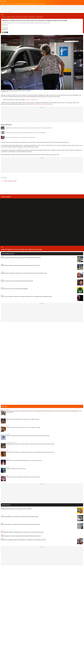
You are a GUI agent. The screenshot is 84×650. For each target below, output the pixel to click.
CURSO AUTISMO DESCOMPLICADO (17, 3)
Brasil (10, 11)
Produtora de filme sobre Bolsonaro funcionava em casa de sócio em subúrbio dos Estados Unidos (21, 257)
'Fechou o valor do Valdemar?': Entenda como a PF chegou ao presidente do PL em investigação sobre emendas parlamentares (26, 296)
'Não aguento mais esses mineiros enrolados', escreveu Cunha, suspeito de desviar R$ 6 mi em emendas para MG (24, 273)
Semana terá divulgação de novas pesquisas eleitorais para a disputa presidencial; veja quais (19, 516)
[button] (1, 1)
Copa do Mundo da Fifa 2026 (10, 442)
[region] (42, 8)
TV (6, 417)
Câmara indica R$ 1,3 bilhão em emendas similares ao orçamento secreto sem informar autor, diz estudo (22, 532)
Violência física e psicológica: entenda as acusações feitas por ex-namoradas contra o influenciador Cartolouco (23, 539)
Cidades (2, 264)
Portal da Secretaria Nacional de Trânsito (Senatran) (41, 104)
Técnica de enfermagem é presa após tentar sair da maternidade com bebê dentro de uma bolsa (20, 524)
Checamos (4, 17)
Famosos (7, 409)
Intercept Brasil (32, 17)
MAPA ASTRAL (3, 3)
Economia (7, 434)
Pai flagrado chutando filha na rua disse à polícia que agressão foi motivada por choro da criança (20, 265)
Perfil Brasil (25, 17)
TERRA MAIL (9, 3)
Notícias (6, 11)
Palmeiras (7, 467)
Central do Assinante (41, 3)
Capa (2, 11)
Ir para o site (5, 1)
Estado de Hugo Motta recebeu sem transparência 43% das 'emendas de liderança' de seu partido (21, 535)
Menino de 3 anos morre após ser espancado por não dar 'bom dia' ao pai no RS (17, 280)
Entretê (7, 450)
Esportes (2, 287)
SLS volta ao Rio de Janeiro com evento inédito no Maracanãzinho (14, 288)
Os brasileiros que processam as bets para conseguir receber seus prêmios (16, 508)
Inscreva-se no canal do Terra (31, 99)
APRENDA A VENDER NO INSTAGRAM (30, 3)
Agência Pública (39, 17)
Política (8, 17)
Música (7, 475)
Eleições (13, 17)
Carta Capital (18, 17)
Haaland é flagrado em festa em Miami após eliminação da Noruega (21, 249)
